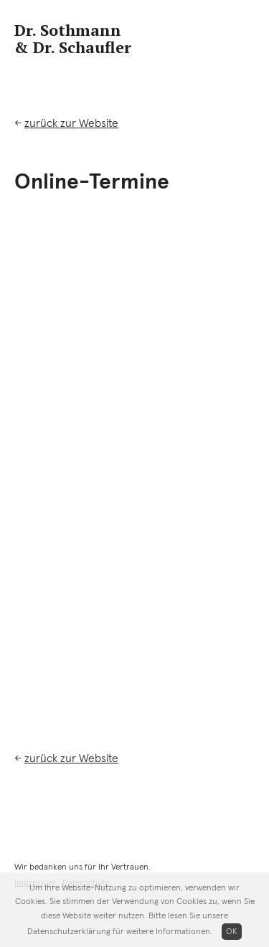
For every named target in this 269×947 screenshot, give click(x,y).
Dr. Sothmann (72, 39)
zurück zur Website (71, 123)
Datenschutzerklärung (68, 932)
